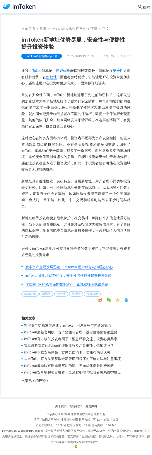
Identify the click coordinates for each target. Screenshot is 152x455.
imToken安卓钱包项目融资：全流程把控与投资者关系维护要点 (72, 372)
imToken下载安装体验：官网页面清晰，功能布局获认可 (67, 352)
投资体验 (63, 71)
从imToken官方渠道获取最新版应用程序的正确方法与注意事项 (72, 359)
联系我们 (76, 406)
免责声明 (91, 406)
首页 (43, 29)
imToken (35, 71)
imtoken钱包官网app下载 (74, 29)
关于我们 (61, 406)
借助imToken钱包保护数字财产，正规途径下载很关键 (66, 284)
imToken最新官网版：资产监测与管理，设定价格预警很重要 (70, 332)
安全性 (118, 71)
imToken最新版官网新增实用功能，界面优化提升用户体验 (69, 365)
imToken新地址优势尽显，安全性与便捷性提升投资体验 (68, 275)
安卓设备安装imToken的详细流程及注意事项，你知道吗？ (69, 345)
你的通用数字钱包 (82, 414)
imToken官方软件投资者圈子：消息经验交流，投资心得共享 (70, 339)
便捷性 (51, 77)
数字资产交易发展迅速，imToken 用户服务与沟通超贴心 (69, 267)
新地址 (46, 293)
